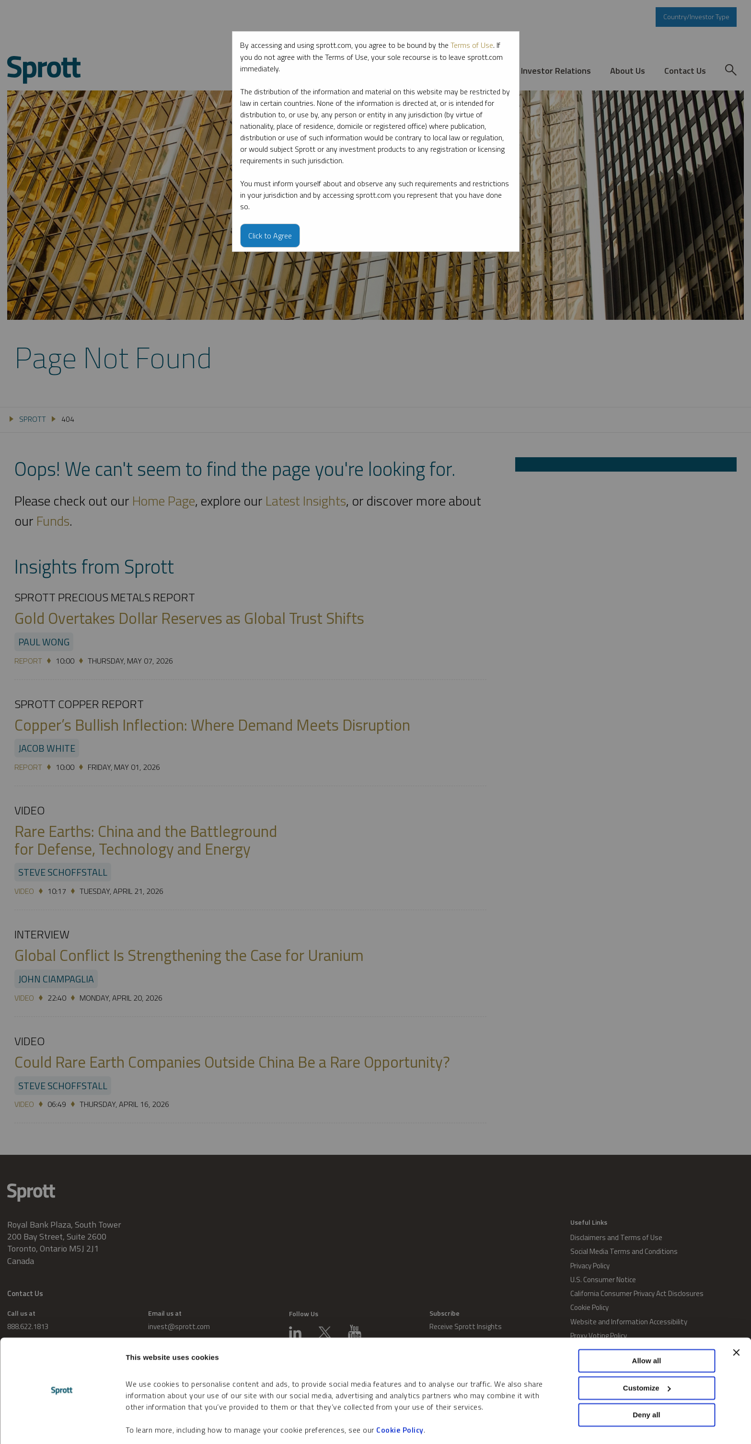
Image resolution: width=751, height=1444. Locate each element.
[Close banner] (736, 1321)
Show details (148, 1425)
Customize (647, 1357)
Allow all (646, 1330)
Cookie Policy (400, 1399)
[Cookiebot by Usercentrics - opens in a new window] (62, 1425)
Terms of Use (472, 45)
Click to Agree (270, 235)
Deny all (646, 1384)
